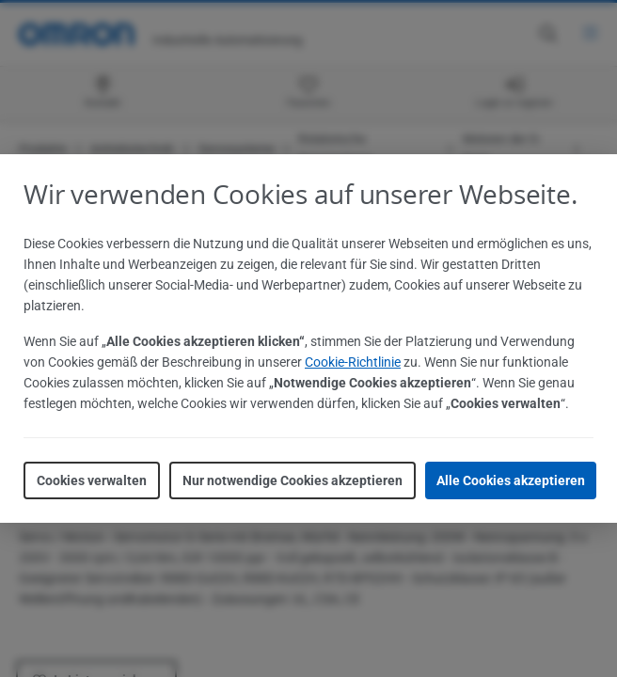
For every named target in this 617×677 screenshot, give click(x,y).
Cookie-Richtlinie (353, 362)
